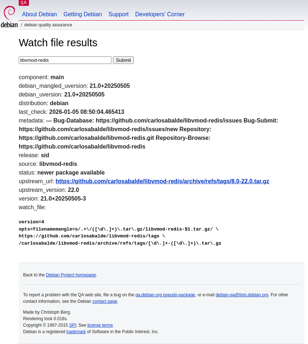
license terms (100, 325)
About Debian (39, 14)
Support (119, 14)
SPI (72, 325)
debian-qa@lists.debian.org (242, 294)
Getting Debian (82, 14)
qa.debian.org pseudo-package (165, 294)
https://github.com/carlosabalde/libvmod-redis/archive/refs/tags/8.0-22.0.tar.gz (162, 181)
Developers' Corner (160, 14)
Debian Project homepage (71, 275)
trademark (76, 331)
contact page (104, 301)
